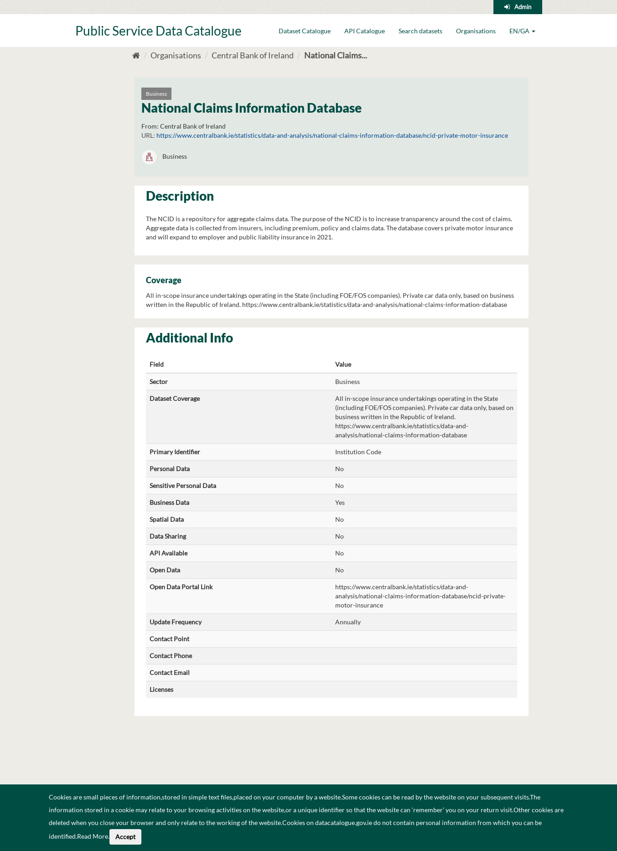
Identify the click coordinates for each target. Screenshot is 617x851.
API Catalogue (364, 31)
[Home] (136, 55)
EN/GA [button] (522, 31)
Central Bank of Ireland (253, 55)
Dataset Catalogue (305, 31)
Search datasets (420, 31)
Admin (522, 6)
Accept (125, 837)
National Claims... (335, 55)
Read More (92, 836)
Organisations (476, 31)
